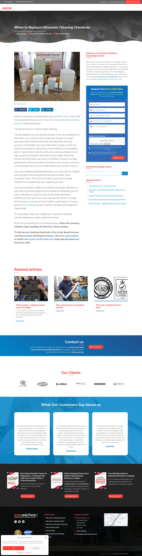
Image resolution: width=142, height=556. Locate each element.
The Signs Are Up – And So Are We (102, 179)
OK (13, 548)
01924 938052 (71, 229)
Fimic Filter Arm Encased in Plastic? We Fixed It (107, 193)
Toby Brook (21, 97)
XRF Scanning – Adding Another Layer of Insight (107, 197)
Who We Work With (112, 9)
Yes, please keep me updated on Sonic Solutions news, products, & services (104, 146)
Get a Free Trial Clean (132, 1)
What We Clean (96, 9)
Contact (136, 9)
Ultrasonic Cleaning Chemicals (56, 517)
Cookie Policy (20, 552)
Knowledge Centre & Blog (116, 2)
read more (20, 314)
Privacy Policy (28, 552)
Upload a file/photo (97, 129)
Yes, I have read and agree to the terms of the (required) (106, 141)
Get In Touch (95, 340)
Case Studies (103, 2)
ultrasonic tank (61, 109)
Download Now (27, 489)
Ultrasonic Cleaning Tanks (55, 514)
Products (126, 9)
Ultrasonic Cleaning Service (55, 511)
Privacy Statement (97, 142)
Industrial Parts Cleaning (78, 9)
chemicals (31, 198)
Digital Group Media (120, 547)
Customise (36, 548)
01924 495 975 (78, 345)
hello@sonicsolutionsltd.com (38, 232)
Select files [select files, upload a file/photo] (107, 137)
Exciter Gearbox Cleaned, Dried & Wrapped (106, 189)
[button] (46, 537)
